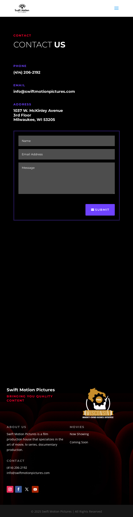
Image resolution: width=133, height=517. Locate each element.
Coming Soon (79, 442)
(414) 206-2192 (17, 468)
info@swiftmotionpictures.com (28, 473)
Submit (102, 210)
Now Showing (79, 434)
